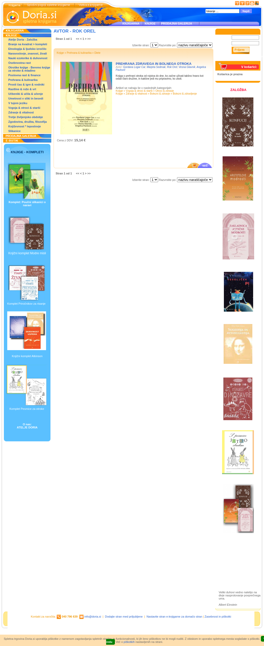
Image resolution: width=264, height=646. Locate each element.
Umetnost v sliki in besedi (25, 98)
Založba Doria (233, 550)
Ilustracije (230, 572)
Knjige (60, 52)
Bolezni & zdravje (160, 93)
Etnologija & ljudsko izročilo (27, 48)
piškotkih (129, 641)
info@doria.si (92, 616)
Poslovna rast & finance (24, 75)
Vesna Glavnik (187, 67)
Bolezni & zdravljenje (185, 93)
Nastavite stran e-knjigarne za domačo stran (174, 616)
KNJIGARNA (130, 23)
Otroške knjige (234, 557)
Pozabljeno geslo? (229, 59)
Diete (97, 52)
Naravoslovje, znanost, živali (27, 53)
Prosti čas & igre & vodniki (26, 84)
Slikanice (14, 131)
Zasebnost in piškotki (217, 616)
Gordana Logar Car (134, 67)
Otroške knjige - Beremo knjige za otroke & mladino (29, 69)
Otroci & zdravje (164, 90)
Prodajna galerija (235, 566)
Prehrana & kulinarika (23, 79)
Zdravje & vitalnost (21, 112)
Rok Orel (172, 67)
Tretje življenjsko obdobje (25, 117)
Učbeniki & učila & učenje (25, 93)
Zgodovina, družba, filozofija (27, 121)
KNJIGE (149, 23)
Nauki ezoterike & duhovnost (27, 58)
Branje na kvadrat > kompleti (27, 44)
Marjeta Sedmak (156, 67)
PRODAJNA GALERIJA (176, 23)
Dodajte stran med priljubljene (124, 616)
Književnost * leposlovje (24, 126)
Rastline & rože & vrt (22, 89)
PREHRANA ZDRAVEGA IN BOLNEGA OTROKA (154, 64)
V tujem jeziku (17, 103)
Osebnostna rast (19, 62)
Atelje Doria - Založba (22, 39)
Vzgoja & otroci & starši (24, 107)
